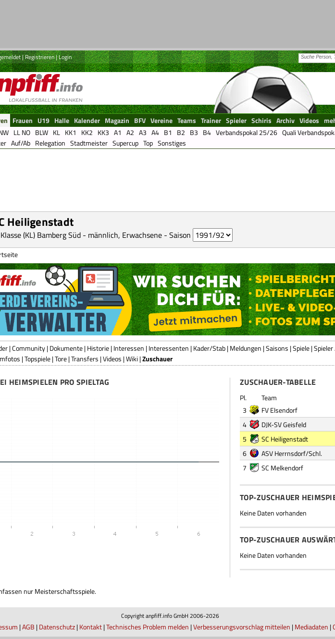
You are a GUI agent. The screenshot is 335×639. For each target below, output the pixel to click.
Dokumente (66, 348)
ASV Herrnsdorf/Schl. (291, 453)
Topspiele (37, 359)
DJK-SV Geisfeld (283, 424)
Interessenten (169, 348)
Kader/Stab (209, 348)
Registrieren (39, 56)
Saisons (277, 348)
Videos (112, 359)
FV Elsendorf (279, 410)
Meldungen (245, 348)
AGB (28, 627)
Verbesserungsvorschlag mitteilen (241, 627)
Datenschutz (57, 627)
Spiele (301, 348)
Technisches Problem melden (147, 627)
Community (28, 348)
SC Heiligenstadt (284, 439)
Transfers (85, 359)
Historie (98, 348)
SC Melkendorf (282, 468)
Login (65, 56)
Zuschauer (157, 359)
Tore (61, 359)
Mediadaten (311, 627)
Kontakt (90, 627)
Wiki (132, 359)
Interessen (128, 348)
